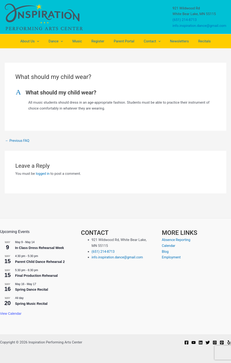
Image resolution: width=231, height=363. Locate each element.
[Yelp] (229, 342)
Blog (165, 251)
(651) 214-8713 (185, 20)
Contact (148, 41)
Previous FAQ (17, 141)
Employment (172, 257)
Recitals (196, 41)
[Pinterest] (222, 342)
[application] (45, 41)
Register (99, 41)
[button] (115, 92)
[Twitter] (208, 342)
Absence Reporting (177, 240)
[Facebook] (186, 342)
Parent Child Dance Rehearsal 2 (40, 262)
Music (80, 41)
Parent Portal (123, 41)
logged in (43, 173)
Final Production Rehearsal (36, 275)
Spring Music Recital (31, 304)
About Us (37, 41)
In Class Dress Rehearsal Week (39, 248)
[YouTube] (193, 342)
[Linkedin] (201, 342)
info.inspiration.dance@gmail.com (199, 26)
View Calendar (10, 313)
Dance (61, 41)
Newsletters (173, 41)
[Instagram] (215, 342)
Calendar (169, 246)
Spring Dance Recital (31, 289)
